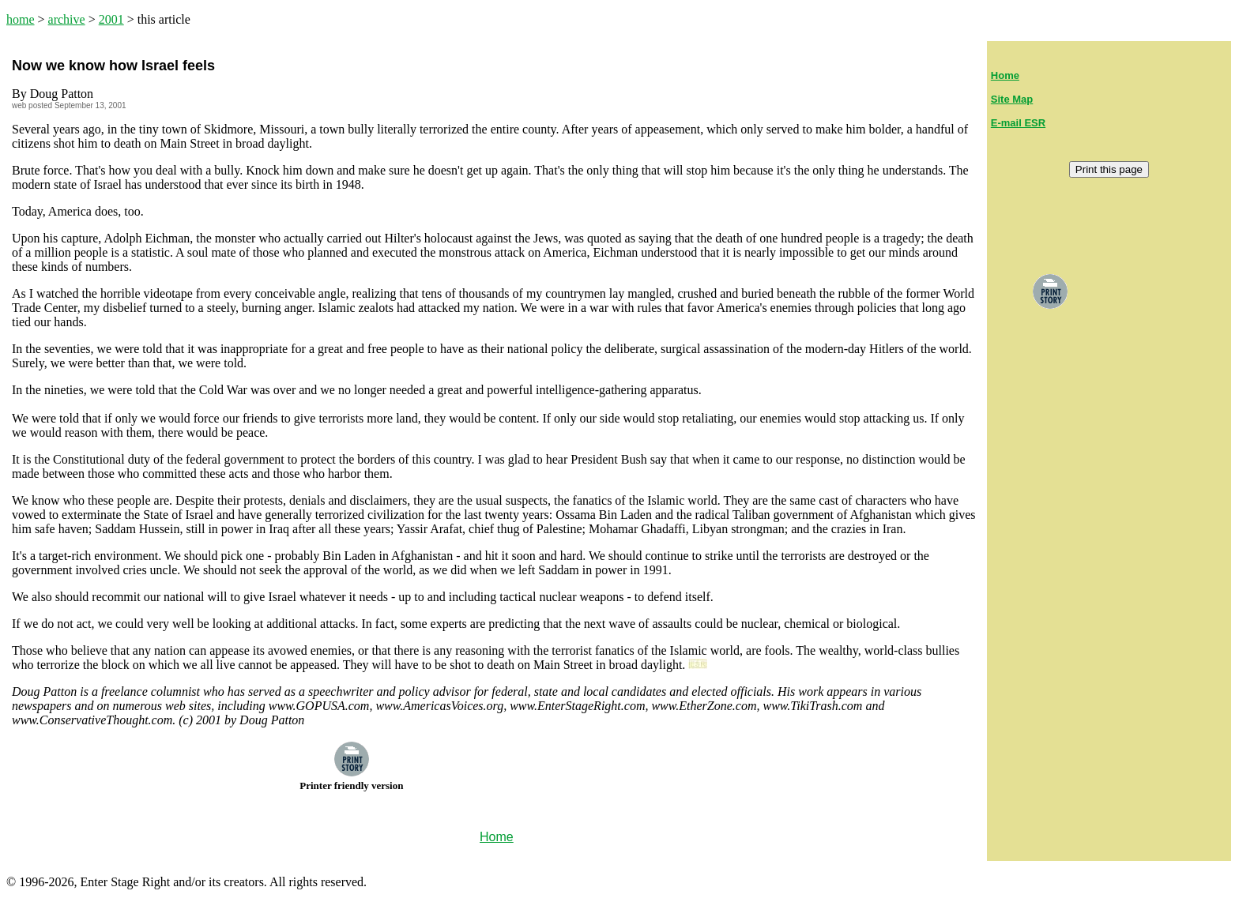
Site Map (1012, 99)
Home (1005, 75)
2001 (111, 19)
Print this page (1109, 169)
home (20, 19)
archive (66, 19)
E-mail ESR (1018, 123)
